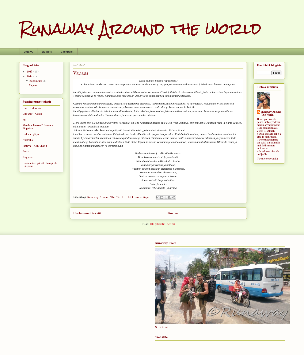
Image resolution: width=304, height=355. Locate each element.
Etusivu (29, 51)
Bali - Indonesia (32, 108)
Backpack (67, 51)
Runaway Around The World (271, 113)
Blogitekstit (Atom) (162, 224)
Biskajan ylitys (31, 134)
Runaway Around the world (140, 28)
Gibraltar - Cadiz (32, 113)
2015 (30, 71)
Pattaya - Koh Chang (35, 145)
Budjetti (47, 51)
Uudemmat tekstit (87, 213)
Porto (26, 151)
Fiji (24, 119)
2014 (30, 76)
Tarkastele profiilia (267, 158)
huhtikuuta (36, 80)
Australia (28, 139)
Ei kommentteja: (139, 197)
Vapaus (80, 73)
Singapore (28, 157)
